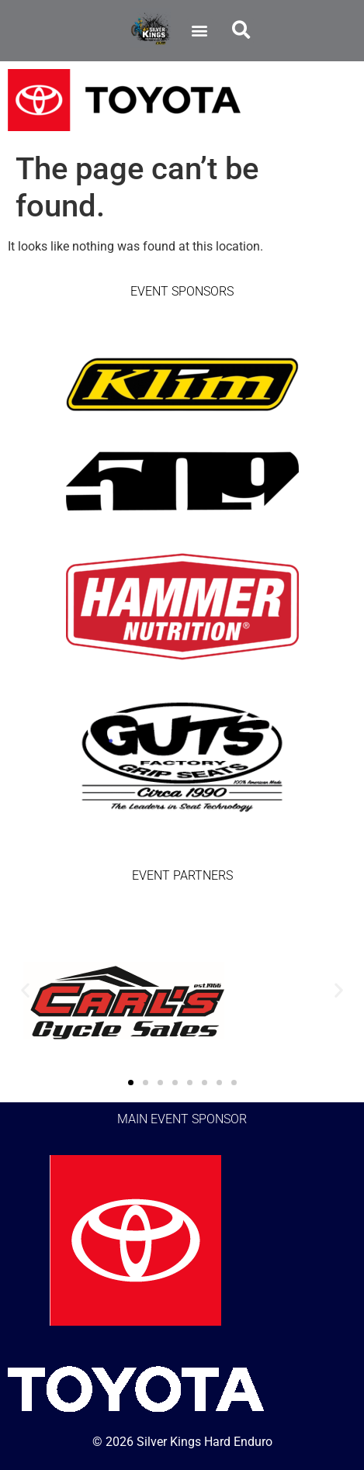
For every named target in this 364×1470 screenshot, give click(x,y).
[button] (200, 30)
